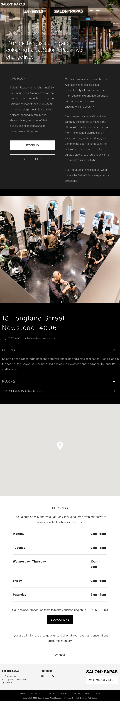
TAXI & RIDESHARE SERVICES (59, 391)
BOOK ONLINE (60, 619)
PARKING (59, 381)
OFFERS (60, 654)
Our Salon (50, 693)
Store (99, 693)
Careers (76, 693)
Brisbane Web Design (88, 698)
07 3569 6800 (12, 338)
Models (88, 693)
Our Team (63, 693)
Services (35, 693)
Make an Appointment (102, 680)
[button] (60, 446)
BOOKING (32, 145)
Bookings (22, 693)
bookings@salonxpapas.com (39, 338)
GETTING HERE (32, 159)
